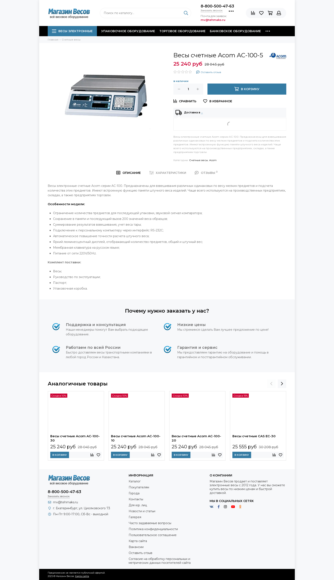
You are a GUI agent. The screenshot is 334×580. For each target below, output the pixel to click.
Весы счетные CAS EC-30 (254, 436)
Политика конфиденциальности (153, 529)
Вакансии (136, 547)
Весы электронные (72, 31)
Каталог (135, 481)
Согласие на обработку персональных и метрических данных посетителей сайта (160, 561)
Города (134, 493)
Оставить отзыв (140, 553)
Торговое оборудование (182, 31)
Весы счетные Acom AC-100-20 (196, 438)
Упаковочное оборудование (128, 31)
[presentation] (271, 383)
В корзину (59, 454)
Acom (213, 160)
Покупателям (139, 487)
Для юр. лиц (138, 505)
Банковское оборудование (235, 31)
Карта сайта (138, 541)
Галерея (135, 517)
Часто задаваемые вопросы (150, 523)
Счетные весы (198, 160)
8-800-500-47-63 (217, 6)
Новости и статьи (142, 511)
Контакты (136, 499)
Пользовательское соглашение (153, 535)
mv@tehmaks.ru (65, 502)
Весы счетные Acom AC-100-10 (135, 438)
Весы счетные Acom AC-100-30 (75, 438)
